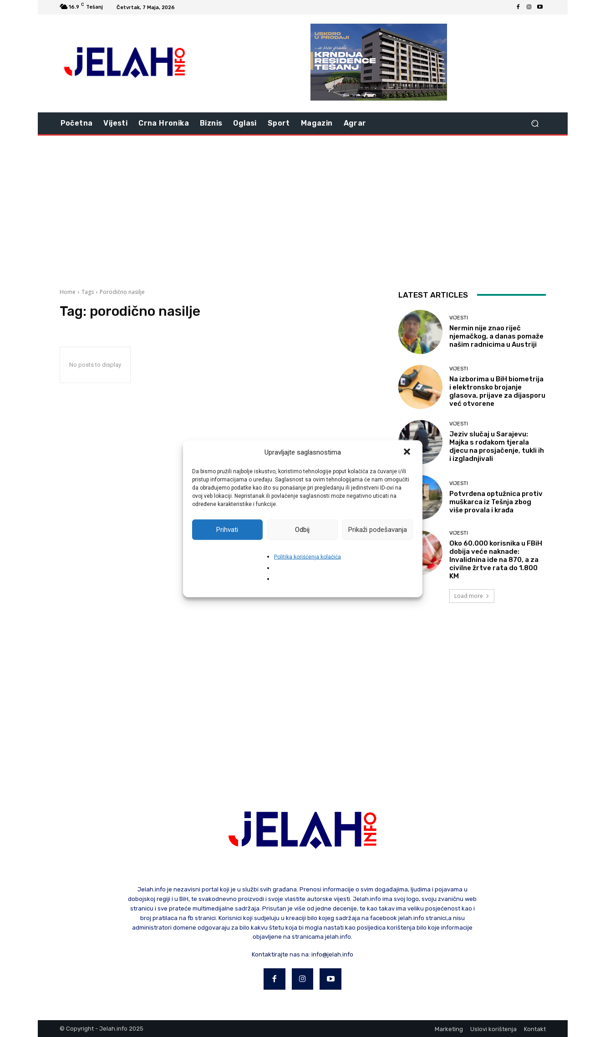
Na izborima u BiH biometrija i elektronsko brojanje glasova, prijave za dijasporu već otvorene (497, 391)
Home (68, 292)
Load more (471, 596)
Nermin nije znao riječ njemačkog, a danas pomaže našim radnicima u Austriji (496, 336)
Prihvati (227, 530)
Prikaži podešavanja (377, 530)
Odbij (302, 530)
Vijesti (458, 317)
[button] (407, 452)
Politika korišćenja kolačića (307, 556)
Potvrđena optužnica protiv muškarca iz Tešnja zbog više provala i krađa (496, 502)
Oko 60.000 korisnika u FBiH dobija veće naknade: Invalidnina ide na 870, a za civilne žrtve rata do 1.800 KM (495, 559)
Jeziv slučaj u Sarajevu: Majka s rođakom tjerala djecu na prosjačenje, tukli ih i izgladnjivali (496, 446)
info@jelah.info (332, 954)
